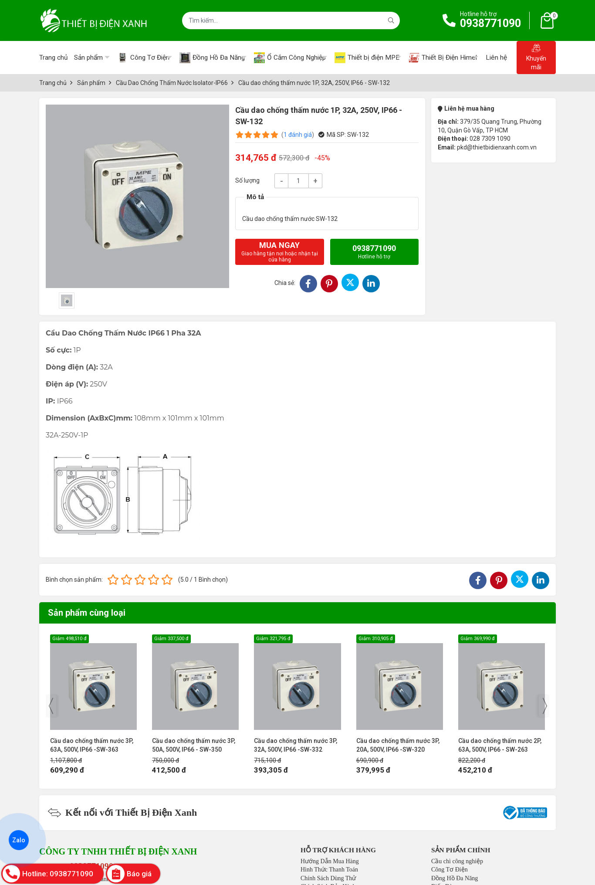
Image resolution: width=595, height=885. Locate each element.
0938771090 (490, 23)
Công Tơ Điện (449, 869)
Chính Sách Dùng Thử (328, 878)
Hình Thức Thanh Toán (329, 869)
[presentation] (51, 706)
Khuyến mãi (536, 57)
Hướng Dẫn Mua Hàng (330, 861)
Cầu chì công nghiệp (457, 861)
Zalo (18, 840)
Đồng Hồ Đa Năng (454, 878)
